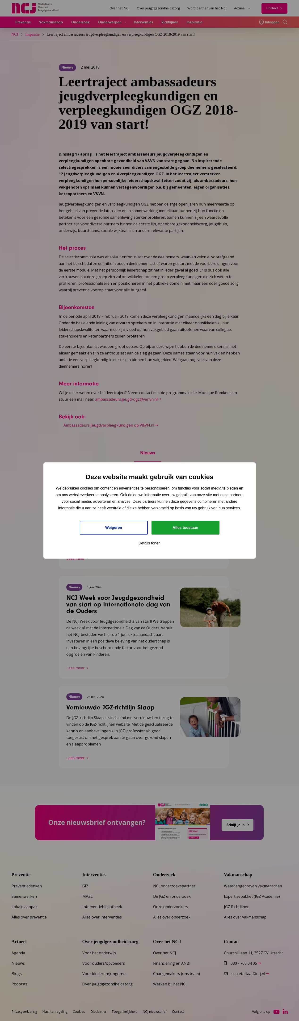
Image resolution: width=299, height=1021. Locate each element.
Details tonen (149, 543)
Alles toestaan (185, 528)
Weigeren (113, 528)
